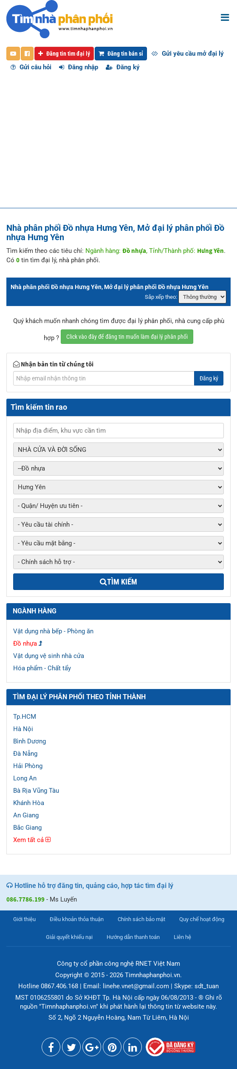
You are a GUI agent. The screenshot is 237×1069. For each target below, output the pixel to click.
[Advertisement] (118, 144)
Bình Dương (29, 741)
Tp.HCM (24, 716)
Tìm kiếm (118, 581)
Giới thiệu (24, 919)
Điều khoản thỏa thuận (77, 919)
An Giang (26, 815)
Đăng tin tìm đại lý (64, 53)
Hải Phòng (27, 766)
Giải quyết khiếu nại (69, 937)
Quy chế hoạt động (201, 919)
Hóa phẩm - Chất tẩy (42, 668)
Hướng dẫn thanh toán (133, 937)
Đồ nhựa (25, 643)
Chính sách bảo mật (141, 919)
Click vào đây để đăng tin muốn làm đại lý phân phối (127, 336)
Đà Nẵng (25, 753)
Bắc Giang (27, 827)
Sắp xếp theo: (161, 297)
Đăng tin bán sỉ (121, 53)
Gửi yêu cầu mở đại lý (187, 53)
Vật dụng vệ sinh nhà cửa (48, 656)
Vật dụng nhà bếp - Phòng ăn (53, 631)
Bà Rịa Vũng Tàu (36, 790)
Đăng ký (123, 67)
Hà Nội (23, 729)
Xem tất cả (32, 840)
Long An (25, 778)
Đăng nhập (78, 67)
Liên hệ (182, 937)
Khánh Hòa (28, 803)
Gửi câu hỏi (31, 67)
